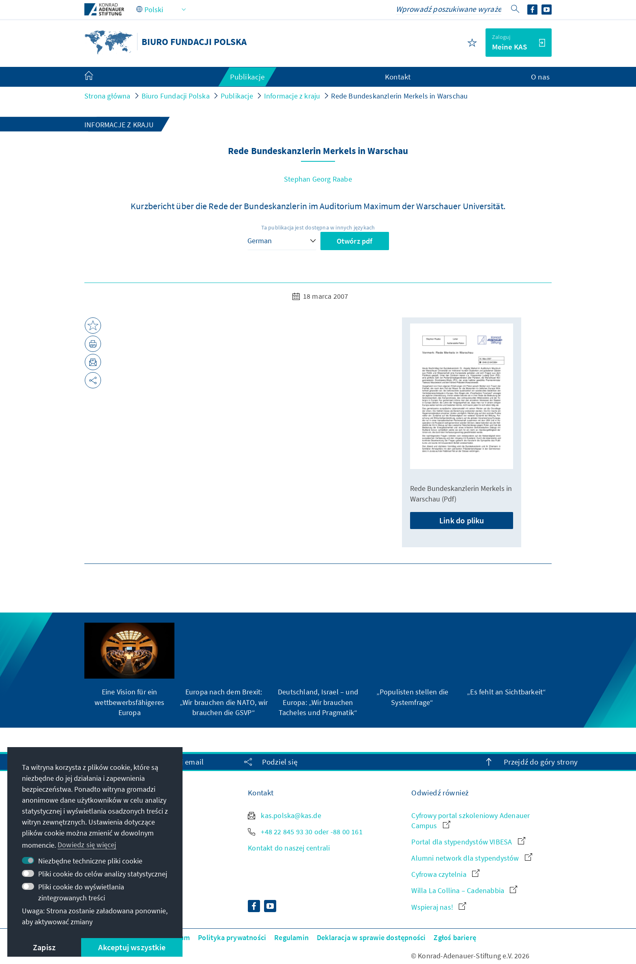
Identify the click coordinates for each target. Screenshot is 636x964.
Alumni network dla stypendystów (471, 858)
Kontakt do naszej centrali (289, 848)
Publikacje (237, 96)
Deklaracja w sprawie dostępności (371, 937)
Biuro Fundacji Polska (176, 96)
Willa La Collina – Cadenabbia (464, 890)
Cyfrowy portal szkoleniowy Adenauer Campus (470, 820)
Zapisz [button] (44, 947)
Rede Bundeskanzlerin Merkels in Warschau (399, 96)
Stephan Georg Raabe (318, 179)
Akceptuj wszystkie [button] (131, 947)
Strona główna (107, 96)
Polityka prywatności (232, 937)
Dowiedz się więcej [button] (87, 844)
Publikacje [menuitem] (247, 76)
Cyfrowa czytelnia (445, 874)
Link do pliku (461, 520)
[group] (129, 670)
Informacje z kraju (292, 96)
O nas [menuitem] (540, 76)
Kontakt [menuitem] (397, 76)
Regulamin (291, 937)
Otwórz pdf (355, 241)
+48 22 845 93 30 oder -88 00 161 (305, 831)
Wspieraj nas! (438, 907)
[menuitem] (97, 77)
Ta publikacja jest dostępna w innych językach (318, 227)
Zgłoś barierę (455, 937)
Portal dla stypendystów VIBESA (468, 841)
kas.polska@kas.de (284, 815)
